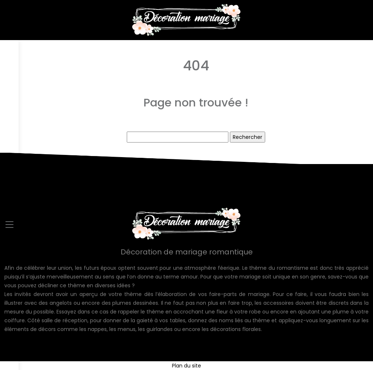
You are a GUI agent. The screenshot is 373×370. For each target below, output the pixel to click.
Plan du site (186, 365)
